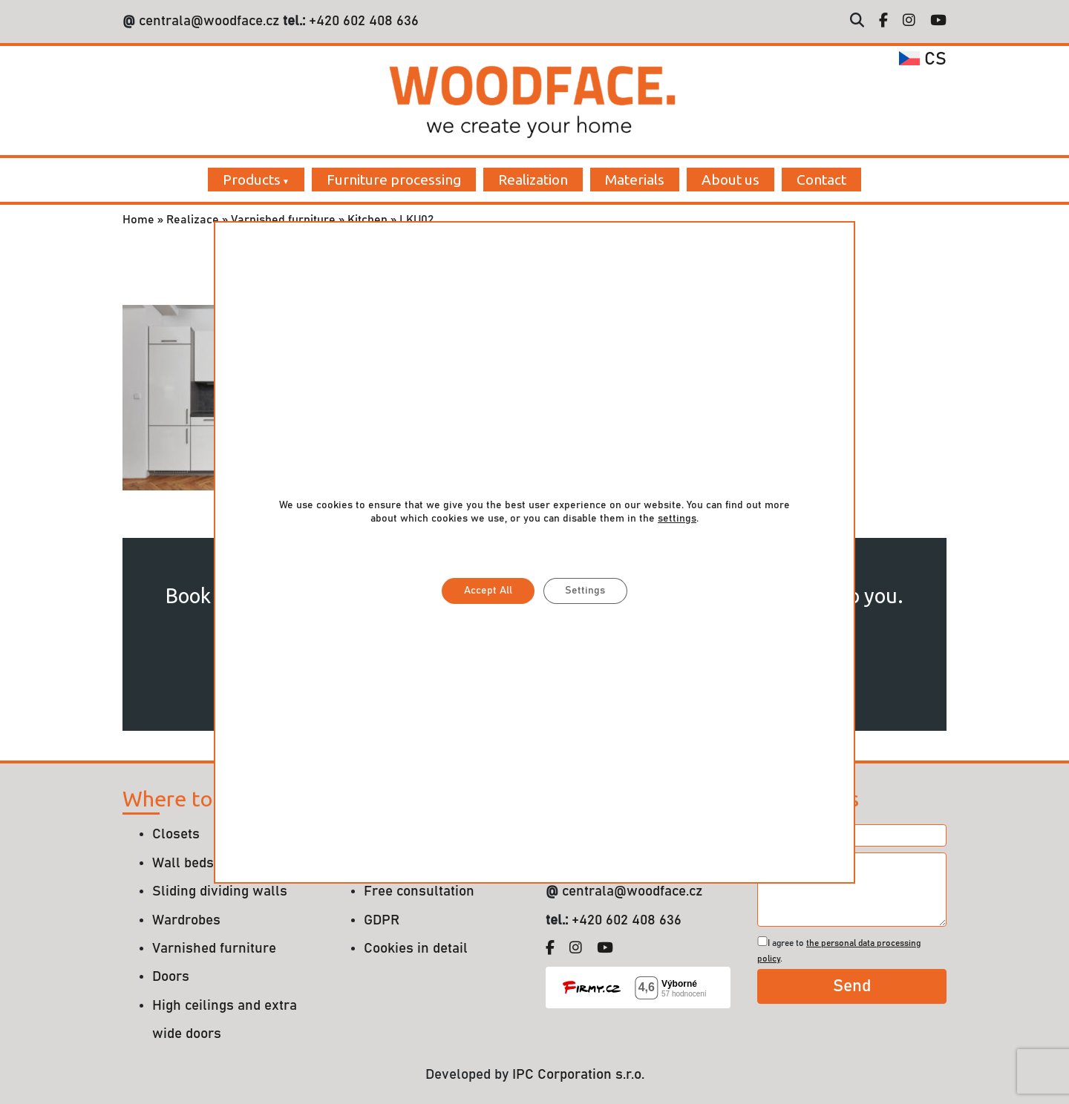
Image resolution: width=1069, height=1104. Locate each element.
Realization (533, 179)
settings (677, 518)
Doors (170, 977)
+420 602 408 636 (362, 21)
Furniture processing (394, 179)
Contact (821, 179)
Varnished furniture (283, 220)
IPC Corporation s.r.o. (578, 1075)
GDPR (381, 920)
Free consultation (419, 891)
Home (138, 220)
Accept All (488, 590)
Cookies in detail (416, 949)
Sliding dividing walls (219, 891)
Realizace (192, 220)
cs (923, 59)
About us (730, 179)
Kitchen (367, 220)
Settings (586, 590)
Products (252, 179)
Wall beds (183, 863)
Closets (176, 834)
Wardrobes (186, 920)
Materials (634, 179)
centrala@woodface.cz (209, 21)
